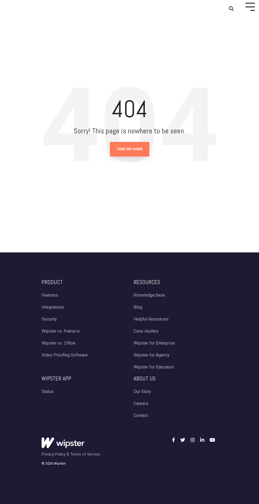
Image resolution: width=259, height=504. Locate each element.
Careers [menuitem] (141, 403)
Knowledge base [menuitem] (149, 295)
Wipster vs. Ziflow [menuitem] (58, 343)
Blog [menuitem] (138, 307)
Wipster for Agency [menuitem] (152, 355)
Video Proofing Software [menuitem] (65, 355)
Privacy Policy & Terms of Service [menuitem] (71, 454)
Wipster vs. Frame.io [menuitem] (61, 331)
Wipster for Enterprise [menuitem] (154, 343)
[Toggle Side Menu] (250, 6)
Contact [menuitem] (141, 415)
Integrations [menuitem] (53, 307)
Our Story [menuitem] (142, 391)
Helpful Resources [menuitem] (151, 319)
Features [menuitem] (50, 295)
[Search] (231, 9)
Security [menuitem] (49, 319)
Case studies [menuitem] (146, 331)
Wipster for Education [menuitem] (154, 367)
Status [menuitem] (48, 391)
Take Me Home (130, 149)
